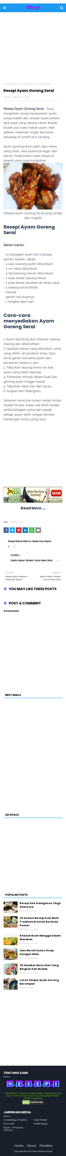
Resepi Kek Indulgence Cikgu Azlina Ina (40, 905)
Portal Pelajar (41, 1123)
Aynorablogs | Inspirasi (15, 1120)
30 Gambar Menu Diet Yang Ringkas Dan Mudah (39, 967)
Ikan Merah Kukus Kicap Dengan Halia (37, 952)
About (31, 1145)
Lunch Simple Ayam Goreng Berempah (39, 982)
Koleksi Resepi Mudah (41, 1151)
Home (6, 84)
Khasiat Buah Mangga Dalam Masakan (40, 937)
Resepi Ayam (17, 84)
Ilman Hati (9, 1123)
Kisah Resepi (40, 1120)
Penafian (46, 1145)
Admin (9, 97)
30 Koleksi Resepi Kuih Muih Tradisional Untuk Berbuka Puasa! (39, 921)
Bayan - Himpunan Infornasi (13, 1128)
